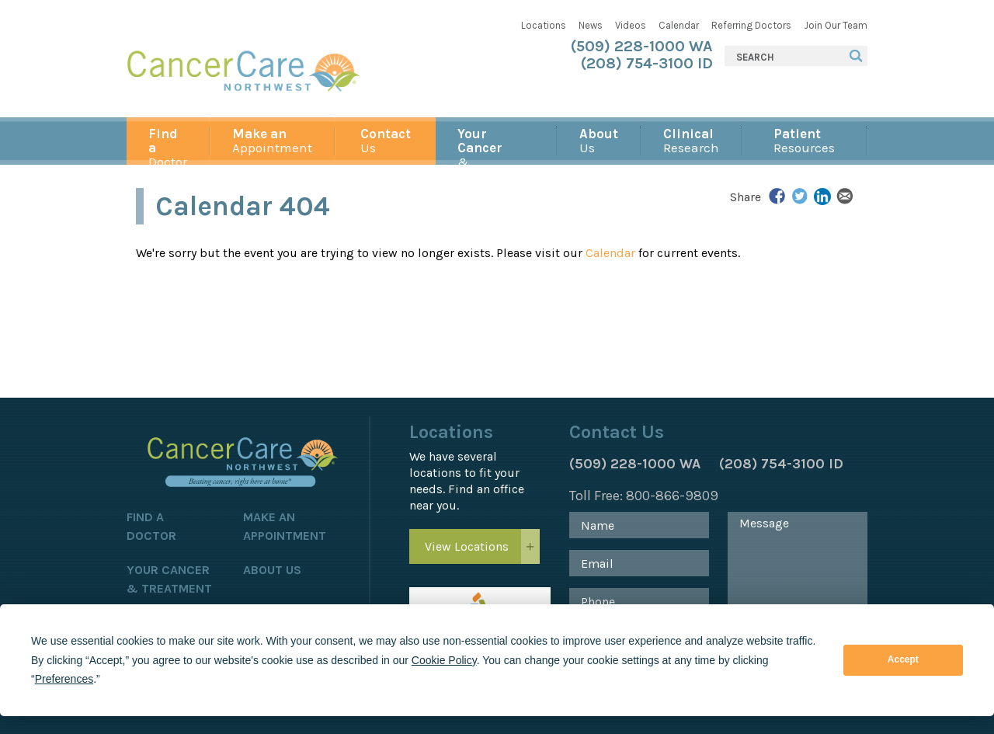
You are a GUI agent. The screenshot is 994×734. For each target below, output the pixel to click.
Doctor (167, 145)
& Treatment (495, 145)
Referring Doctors (751, 25)
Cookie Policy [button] (444, 660)
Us (385, 140)
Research (691, 140)
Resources (804, 140)
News (591, 25)
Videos (630, 25)
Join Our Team (835, 25)
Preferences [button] (64, 679)
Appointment (272, 140)
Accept (903, 659)
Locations (543, 25)
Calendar (679, 25)
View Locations (467, 546)
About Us (272, 569)
